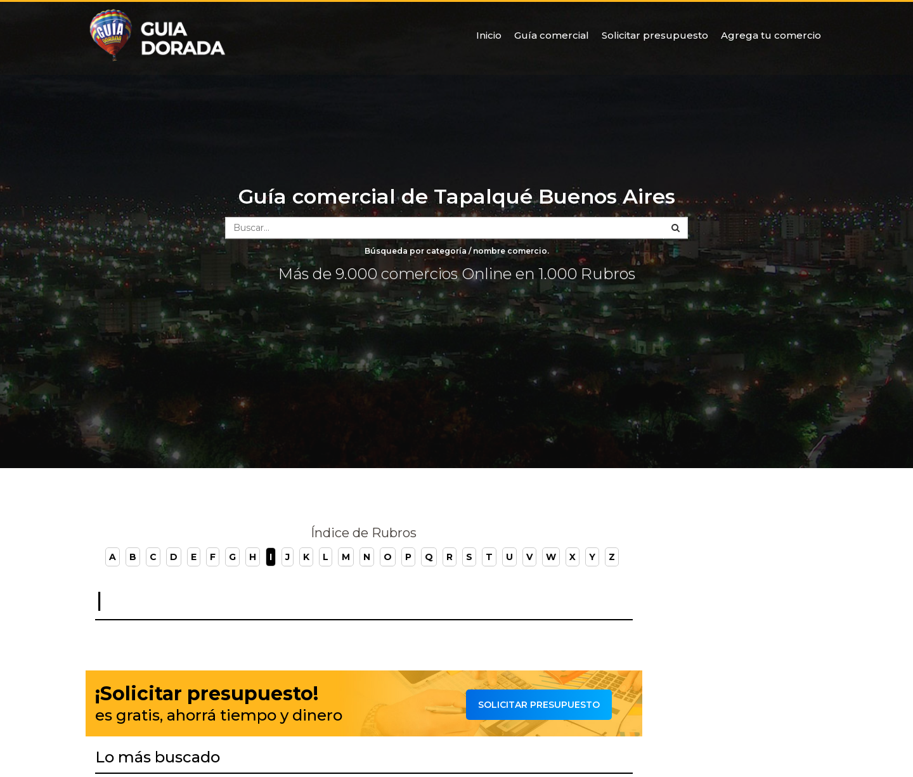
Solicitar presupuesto (655, 35)
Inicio (489, 35)
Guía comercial (551, 35)
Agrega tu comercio (771, 35)
